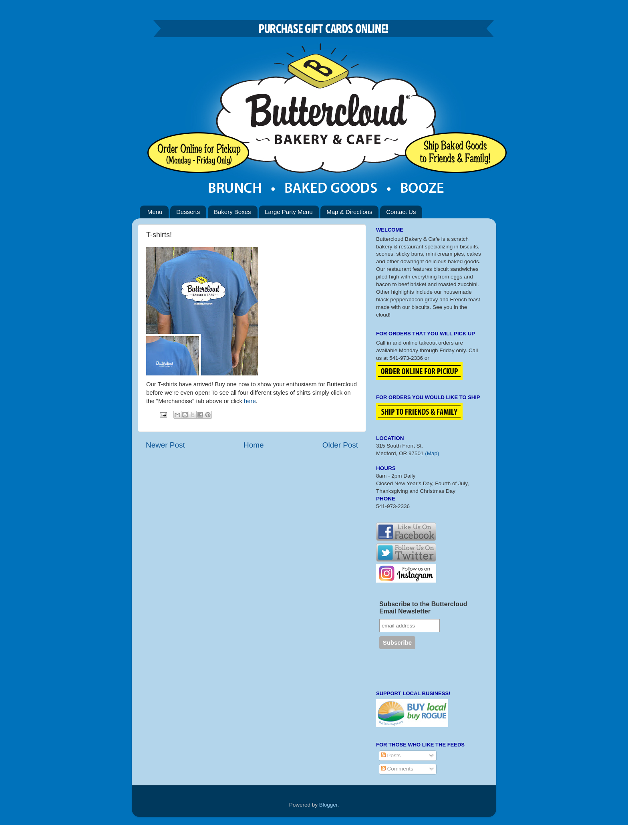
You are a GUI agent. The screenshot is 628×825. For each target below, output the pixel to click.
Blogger (328, 805)
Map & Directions (349, 211)
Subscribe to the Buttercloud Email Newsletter (423, 608)
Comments (397, 769)
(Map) (432, 453)
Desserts (188, 211)
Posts (391, 755)
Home (254, 445)
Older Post (340, 445)
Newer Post (165, 445)
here (250, 401)
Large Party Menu (288, 211)
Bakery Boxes (232, 211)
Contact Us (401, 211)
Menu (155, 211)
